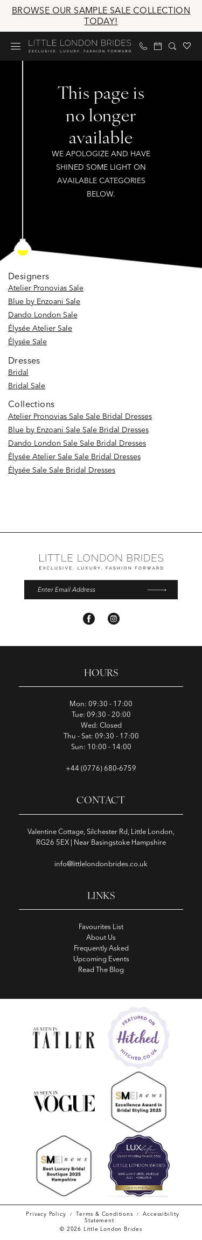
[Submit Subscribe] (160, 590)
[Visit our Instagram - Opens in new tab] (114, 620)
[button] (16, 46)
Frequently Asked (101, 948)
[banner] (80, 46)
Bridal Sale (26, 385)
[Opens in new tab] (139, 1038)
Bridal (18, 372)
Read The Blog (101, 970)
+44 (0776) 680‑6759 (101, 769)
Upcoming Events (101, 959)
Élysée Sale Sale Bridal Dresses (61, 470)
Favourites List (101, 927)
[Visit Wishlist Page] (187, 46)
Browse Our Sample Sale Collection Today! (101, 15)
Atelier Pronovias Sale (45, 288)
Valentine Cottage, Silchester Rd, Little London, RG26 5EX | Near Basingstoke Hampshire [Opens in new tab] (101, 837)
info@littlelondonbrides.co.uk (101, 864)
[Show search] (172, 46)
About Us (101, 937)
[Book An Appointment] (158, 46)
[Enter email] (101, 590)
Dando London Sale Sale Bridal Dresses (77, 443)
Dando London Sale (43, 315)
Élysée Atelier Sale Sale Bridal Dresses (74, 456)
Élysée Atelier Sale (40, 328)
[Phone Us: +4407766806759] (143, 46)
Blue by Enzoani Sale (44, 301)
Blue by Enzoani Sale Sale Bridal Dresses (78, 429)
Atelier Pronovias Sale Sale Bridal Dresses (80, 416)
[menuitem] (16, 46)
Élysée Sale (27, 341)
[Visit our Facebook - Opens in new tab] (89, 620)
